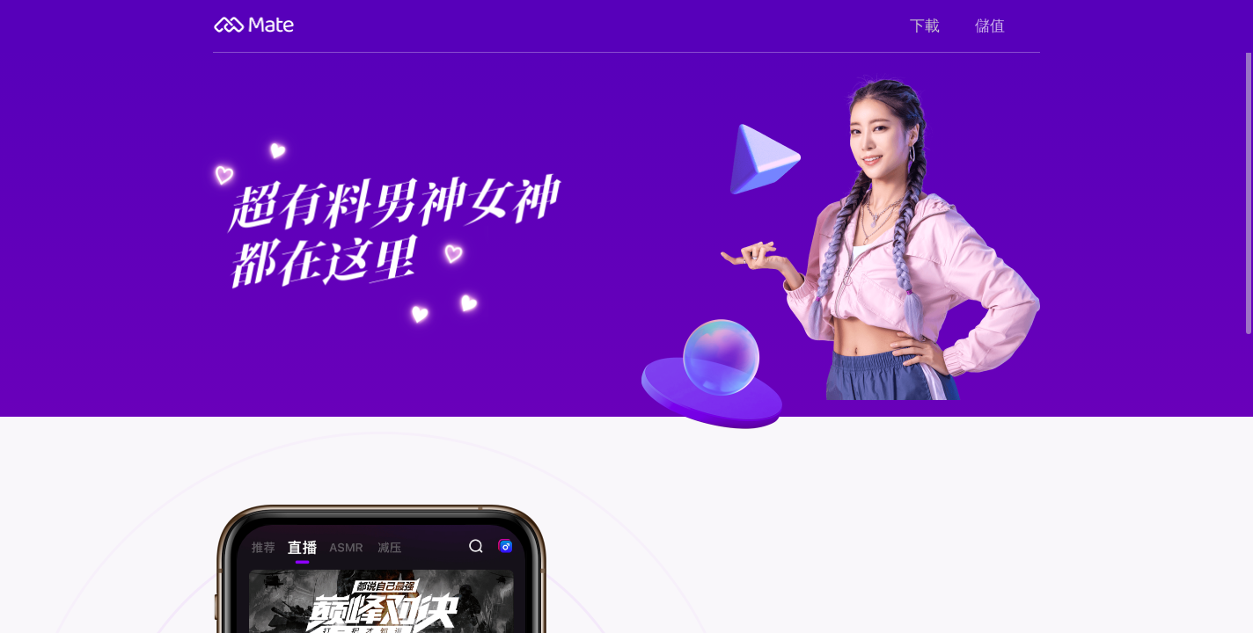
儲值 (990, 26)
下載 (925, 26)
